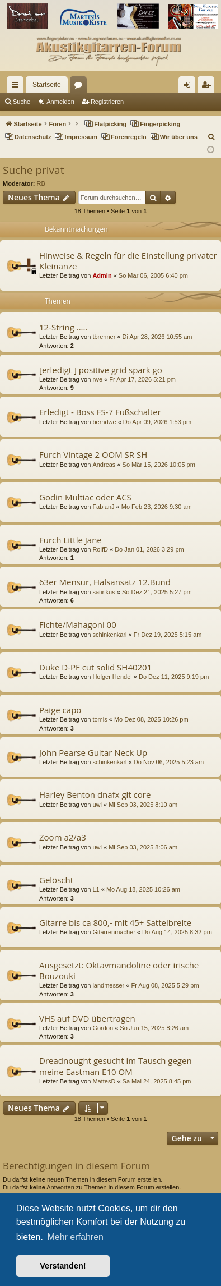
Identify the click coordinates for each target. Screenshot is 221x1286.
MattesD (103, 1081)
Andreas (103, 464)
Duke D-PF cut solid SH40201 (95, 667)
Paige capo (60, 709)
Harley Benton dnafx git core (95, 794)
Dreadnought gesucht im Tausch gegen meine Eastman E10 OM (115, 1066)
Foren (80, 87)
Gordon (102, 1028)
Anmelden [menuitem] (189, 87)
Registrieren (107, 101)
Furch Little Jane (70, 539)
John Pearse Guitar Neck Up (93, 752)
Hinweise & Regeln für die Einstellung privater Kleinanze (128, 261)
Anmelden (60, 101)
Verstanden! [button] (63, 1265)
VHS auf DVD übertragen (87, 1018)
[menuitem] (212, 137)
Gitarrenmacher (113, 932)
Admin (101, 275)
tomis (99, 719)
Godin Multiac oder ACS (85, 497)
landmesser (108, 985)
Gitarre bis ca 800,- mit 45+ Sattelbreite (115, 922)
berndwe (104, 422)
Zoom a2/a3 (62, 837)
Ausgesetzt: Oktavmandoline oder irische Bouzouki (119, 970)
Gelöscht (56, 879)
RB (41, 183)
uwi (97, 804)
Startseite (46, 85)
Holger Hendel (111, 676)
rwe (97, 379)
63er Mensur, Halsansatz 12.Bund (105, 581)
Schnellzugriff (17, 87)
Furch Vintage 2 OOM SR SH (93, 454)
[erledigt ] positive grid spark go (100, 369)
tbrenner (103, 336)
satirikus (103, 592)
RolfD (100, 549)
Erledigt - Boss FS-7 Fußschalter (100, 411)
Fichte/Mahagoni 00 (77, 624)
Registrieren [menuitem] (208, 87)
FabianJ (103, 506)
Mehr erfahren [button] (75, 1237)
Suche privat (33, 170)
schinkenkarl (109, 634)
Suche (21, 101)
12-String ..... (63, 327)
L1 (95, 889)
